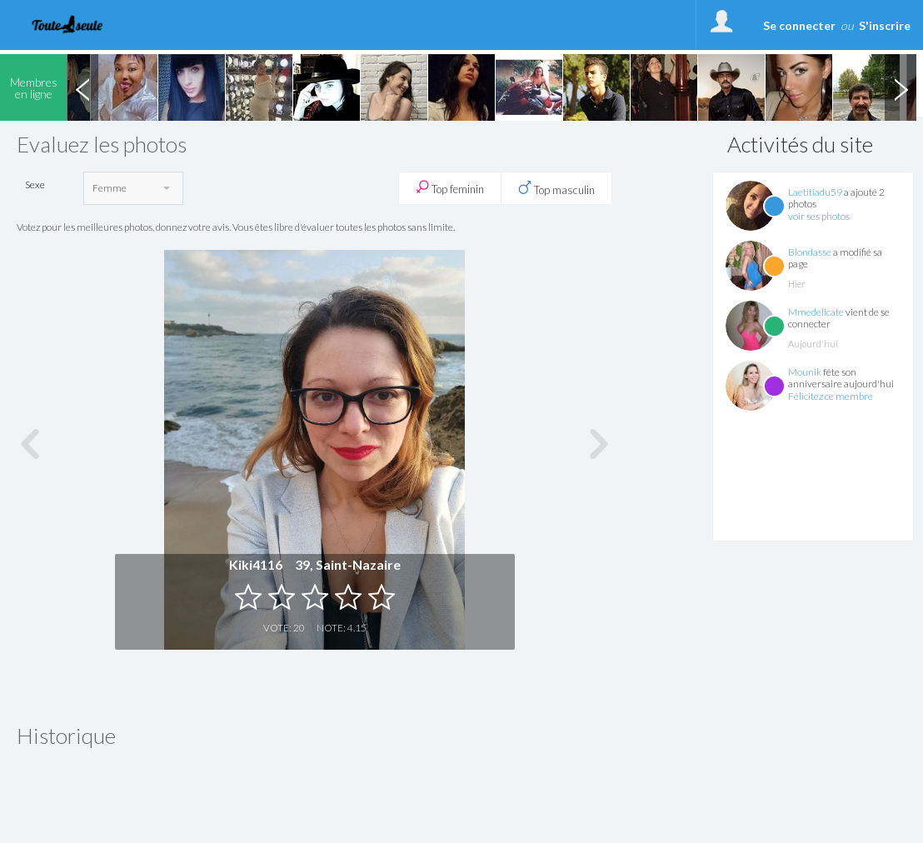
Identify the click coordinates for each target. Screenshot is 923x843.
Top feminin (450, 188)
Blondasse (809, 252)
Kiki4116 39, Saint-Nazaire (315, 564)
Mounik (804, 372)
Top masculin (556, 188)
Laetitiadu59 (815, 192)
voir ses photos (819, 216)
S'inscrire (885, 25)
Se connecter (799, 25)
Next (900, 87)
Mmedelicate (816, 312)
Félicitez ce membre (830, 396)
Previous (82, 87)
